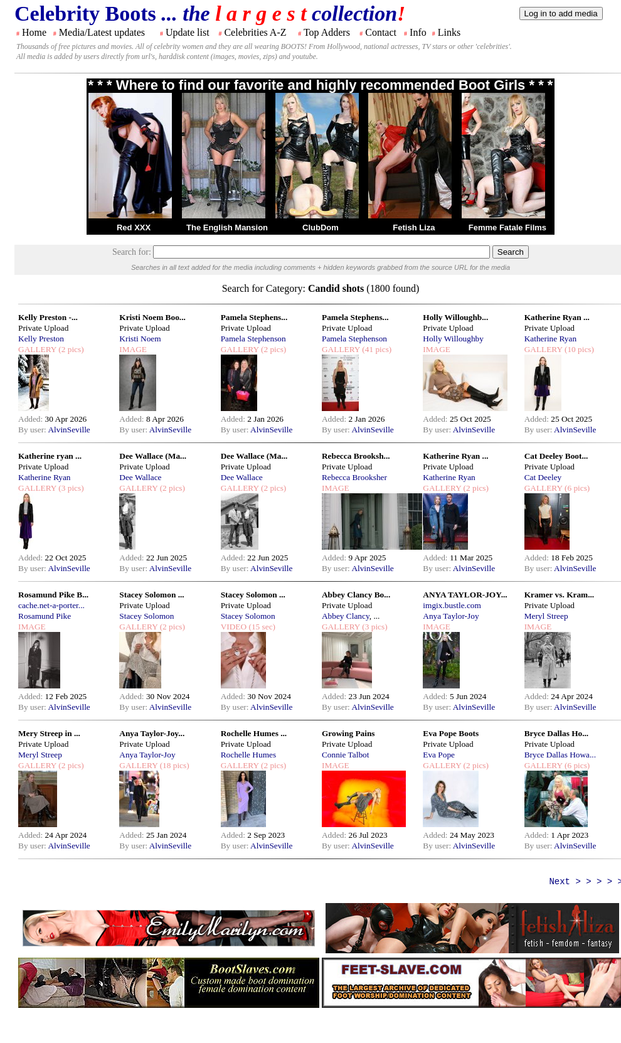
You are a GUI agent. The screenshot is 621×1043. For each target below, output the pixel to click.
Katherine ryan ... (50, 456)
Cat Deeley (543, 477)
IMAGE (133, 349)
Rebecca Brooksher (354, 477)
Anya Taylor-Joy (451, 616)
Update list (188, 32)
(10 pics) (578, 349)
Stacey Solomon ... (151, 594)
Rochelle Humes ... (254, 733)
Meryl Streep (546, 616)
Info (418, 32)
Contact (380, 32)
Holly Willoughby (453, 338)
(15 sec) (261, 626)
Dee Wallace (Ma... (152, 456)
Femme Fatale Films (507, 227)
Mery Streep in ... (49, 733)
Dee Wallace (140, 477)
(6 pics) (576, 488)
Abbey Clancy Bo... (356, 594)
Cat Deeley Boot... (556, 456)
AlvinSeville (69, 429)
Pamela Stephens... (254, 317)
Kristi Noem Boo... (152, 317)
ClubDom (320, 227)
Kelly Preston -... (48, 317)
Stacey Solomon (146, 616)
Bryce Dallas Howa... (560, 754)
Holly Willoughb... (455, 317)
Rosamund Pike (44, 616)
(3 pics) (70, 488)
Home (34, 32)
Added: (31, 419)
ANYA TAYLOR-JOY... (465, 594)
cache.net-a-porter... (51, 605)
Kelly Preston (41, 338)
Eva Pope (439, 754)
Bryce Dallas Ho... (556, 733)
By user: (33, 429)
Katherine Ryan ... (557, 317)
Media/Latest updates (102, 32)
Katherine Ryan (550, 338)
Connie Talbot (345, 754)
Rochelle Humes (248, 754)
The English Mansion (227, 227)
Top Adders (327, 32)
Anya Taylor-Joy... (151, 733)
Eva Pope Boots (451, 733)
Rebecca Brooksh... (356, 456)
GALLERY (37, 349)
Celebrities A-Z (255, 32)
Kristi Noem (140, 338)
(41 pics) (375, 349)
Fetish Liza (414, 227)
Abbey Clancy (345, 616)
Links (449, 32)
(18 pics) (173, 765)
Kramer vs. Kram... (559, 594)
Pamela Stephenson (253, 338)
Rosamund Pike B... (53, 594)
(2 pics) (70, 349)
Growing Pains (348, 733)
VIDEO (234, 626)
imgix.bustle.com (452, 605)
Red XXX (134, 227)
